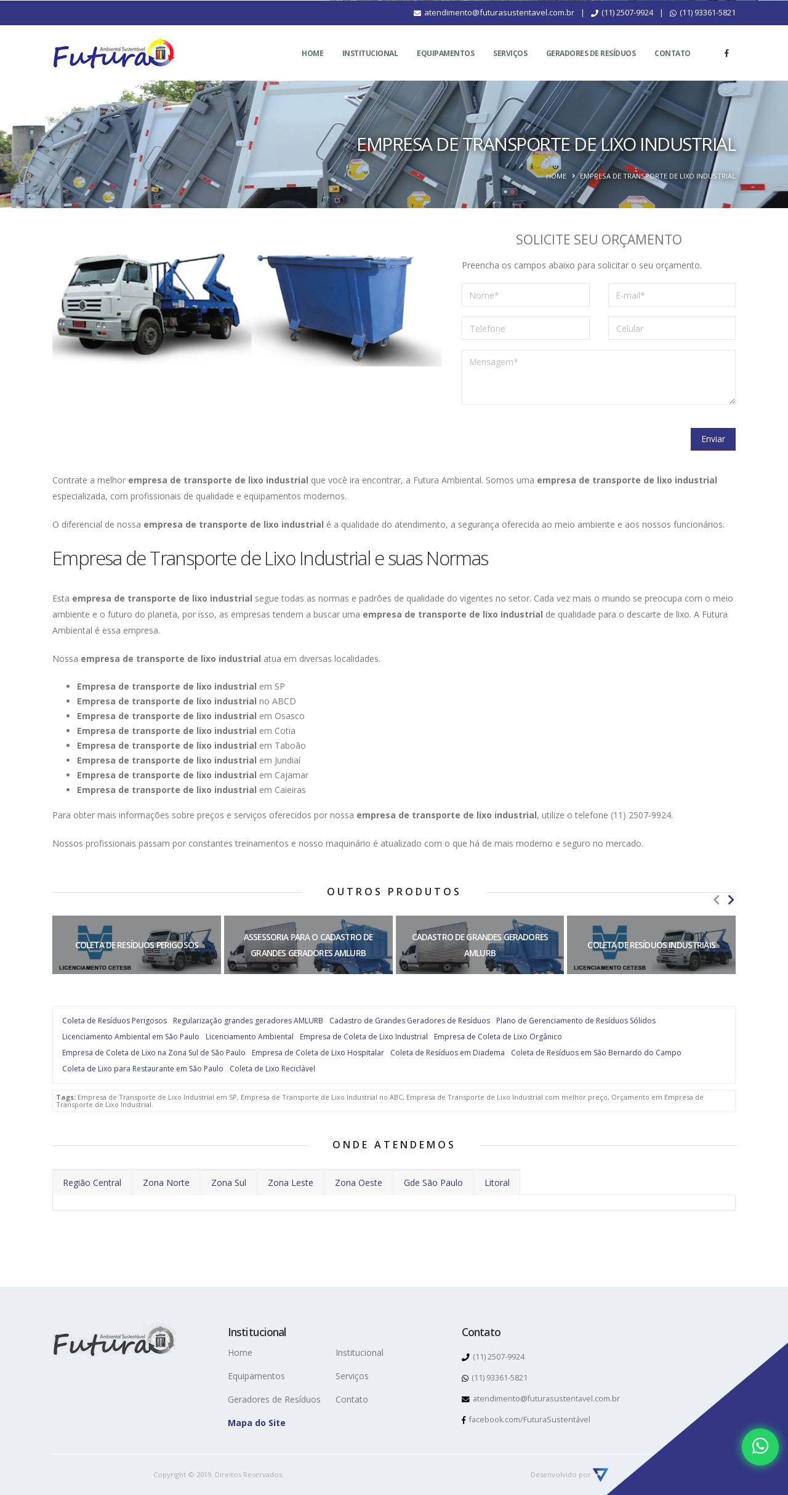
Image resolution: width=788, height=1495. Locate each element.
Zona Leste (290, 1182)
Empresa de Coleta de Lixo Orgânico (498, 1036)
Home (312, 68)
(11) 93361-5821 (703, 27)
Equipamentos (445, 68)
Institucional (370, 68)
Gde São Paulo (433, 1182)
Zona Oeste (358, 1182)
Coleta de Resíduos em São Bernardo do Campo (596, 1052)
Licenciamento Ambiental (250, 1036)
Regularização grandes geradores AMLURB (248, 1020)
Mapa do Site (257, 1423)
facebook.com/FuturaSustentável (526, 1419)
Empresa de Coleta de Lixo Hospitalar (318, 1052)
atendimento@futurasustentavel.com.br (494, 27)
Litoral (497, 1182)
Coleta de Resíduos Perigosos (114, 1020)
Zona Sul (228, 1182)
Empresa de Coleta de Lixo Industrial (364, 1036)
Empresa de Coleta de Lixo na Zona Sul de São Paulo (154, 1052)
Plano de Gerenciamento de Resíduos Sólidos (576, 1020)
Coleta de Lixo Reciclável (272, 1068)
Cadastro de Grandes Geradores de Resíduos (409, 1020)
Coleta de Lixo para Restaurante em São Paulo (142, 1068)
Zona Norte (166, 1182)
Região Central (92, 1182)
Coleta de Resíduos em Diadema (447, 1052)
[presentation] (555, 438)
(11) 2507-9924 (622, 27)
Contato (672, 68)
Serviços (510, 68)
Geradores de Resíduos (591, 68)
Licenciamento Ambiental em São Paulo (130, 1036)
